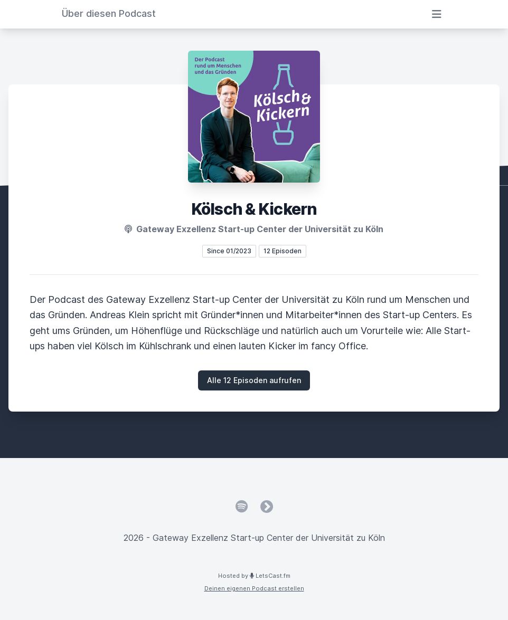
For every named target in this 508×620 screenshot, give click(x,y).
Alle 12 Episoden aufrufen (254, 380)
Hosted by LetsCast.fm (254, 575)
